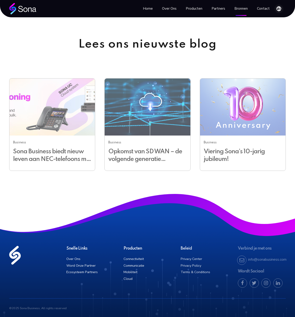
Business (19, 142)
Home (148, 8)
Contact (263, 8)
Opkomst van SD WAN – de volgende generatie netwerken (145, 159)
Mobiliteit (130, 272)
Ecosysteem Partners (82, 272)
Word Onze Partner (81, 265)
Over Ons (169, 8)
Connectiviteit (134, 259)
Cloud (128, 278)
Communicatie (134, 265)
